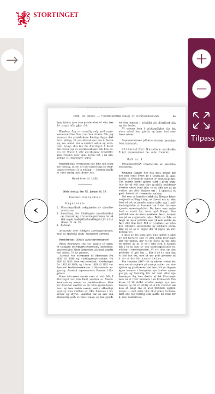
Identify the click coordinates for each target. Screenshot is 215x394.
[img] (47, 18)
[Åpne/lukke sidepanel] (12, 60)
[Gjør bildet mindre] (201, 89)
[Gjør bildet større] (201, 58)
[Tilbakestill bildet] (201, 120)
